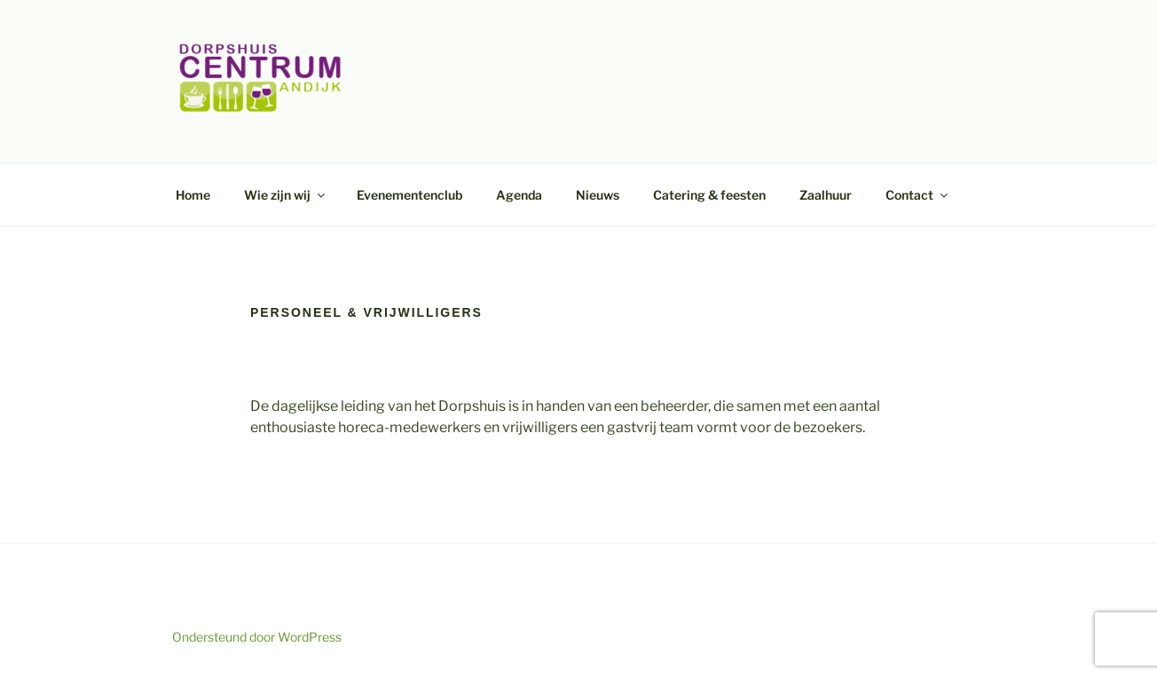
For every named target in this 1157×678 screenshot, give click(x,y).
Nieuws (597, 194)
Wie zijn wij (285, 194)
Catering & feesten (709, 194)
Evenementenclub (409, 194)
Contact (917, 194)
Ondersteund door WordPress (257, 636)
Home (193, 194)
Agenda (519, 194)
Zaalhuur (825, 194)
